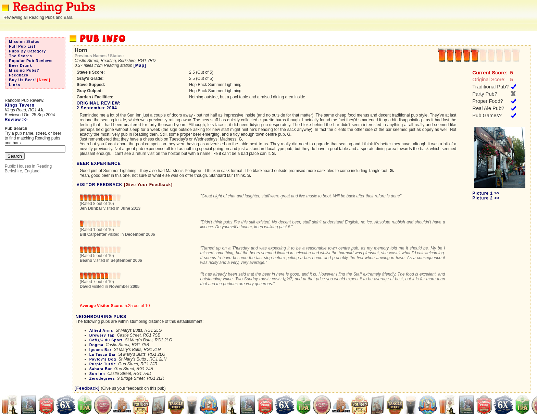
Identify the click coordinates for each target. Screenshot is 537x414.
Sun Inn (97, 374)
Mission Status (24, 41)
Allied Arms (101, 330)
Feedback (18, 75)
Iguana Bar (100, 350)
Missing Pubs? (24, 70)
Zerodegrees (102, 378)
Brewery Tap (102, 335)
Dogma (96, 345)
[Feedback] (87, 388)
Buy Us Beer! (22, 80)
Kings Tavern (20, 105)
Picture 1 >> (486, 193)
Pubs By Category (27, 51)
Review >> (16, 119)
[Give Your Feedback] (148, 184)
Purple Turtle (102, 364)
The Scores (20, 56)
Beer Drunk (20, 65)
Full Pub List (22, 46)
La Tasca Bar (102, 354)
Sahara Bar (100, 369)
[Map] (140, 65)
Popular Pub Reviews (30, 61)
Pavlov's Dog (102, 359)
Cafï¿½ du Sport (106, 340)
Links (14, 85)
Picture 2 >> (486, 198)
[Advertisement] (412, 15)
